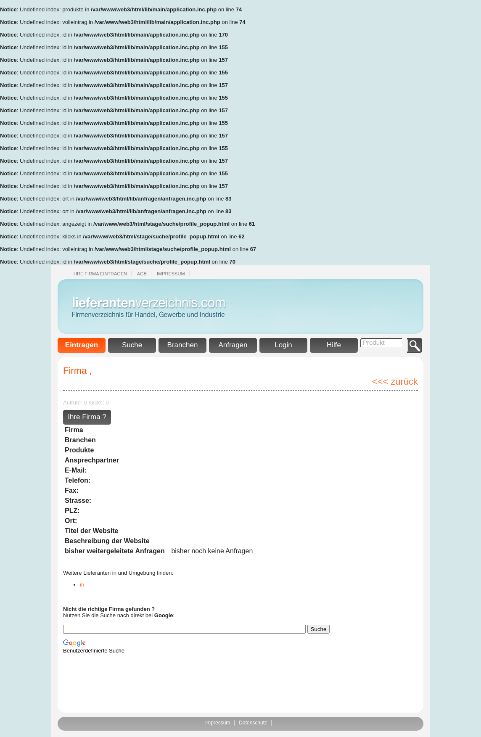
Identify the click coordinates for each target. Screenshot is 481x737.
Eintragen (81, 345)
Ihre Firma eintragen (99, 273)
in (82, 584)
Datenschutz (253, 723)
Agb (142, 273)
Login (283, 345)
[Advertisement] (447, 126)
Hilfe (334, 345)
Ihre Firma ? (87, 417)
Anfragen (233, 345)
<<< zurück (395, 381)
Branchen (182, 345)
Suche (132, 345)
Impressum (171, 273)
